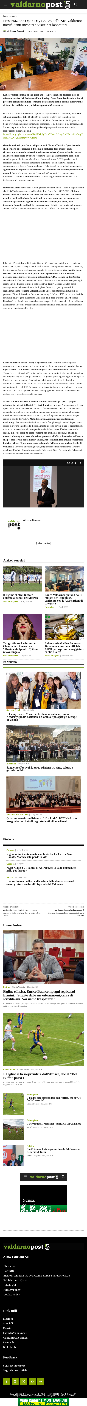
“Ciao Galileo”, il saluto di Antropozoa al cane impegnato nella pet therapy (41, 869)
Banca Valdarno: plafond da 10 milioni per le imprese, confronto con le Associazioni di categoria (64, 599)
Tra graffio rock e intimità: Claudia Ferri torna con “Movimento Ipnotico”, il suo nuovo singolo (20, 648)
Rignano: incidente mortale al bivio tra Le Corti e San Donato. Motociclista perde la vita (39, 856)
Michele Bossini (23, 1069)
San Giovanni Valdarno (17, 815)
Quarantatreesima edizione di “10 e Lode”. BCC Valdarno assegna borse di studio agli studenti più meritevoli (41, 820)
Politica (6, 987)
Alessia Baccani (17, 31)
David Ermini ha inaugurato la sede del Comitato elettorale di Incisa (53, 1150)
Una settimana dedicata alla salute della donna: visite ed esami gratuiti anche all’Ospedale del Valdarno (40, 883)
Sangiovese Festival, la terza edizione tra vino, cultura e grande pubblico (39, 769)
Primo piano (9, 1070)
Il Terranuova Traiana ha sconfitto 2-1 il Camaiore (54, 1123)
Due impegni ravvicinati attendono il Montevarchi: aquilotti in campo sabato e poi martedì (66, 913)
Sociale (9, 877)
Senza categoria (10, 16)
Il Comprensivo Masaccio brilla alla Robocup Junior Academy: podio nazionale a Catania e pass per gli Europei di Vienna (42, 716)
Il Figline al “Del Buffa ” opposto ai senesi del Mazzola (21, 596)
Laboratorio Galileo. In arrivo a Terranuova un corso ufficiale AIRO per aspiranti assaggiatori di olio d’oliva (64, 648)
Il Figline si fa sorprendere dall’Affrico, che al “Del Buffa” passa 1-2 (40, 1076)
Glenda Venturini (18, 987)
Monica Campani (33, 1155)
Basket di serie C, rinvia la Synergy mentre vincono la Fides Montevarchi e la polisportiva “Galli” (21, 913)
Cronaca (10, 850)
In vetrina (49, 607)
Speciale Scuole (13, 710)
